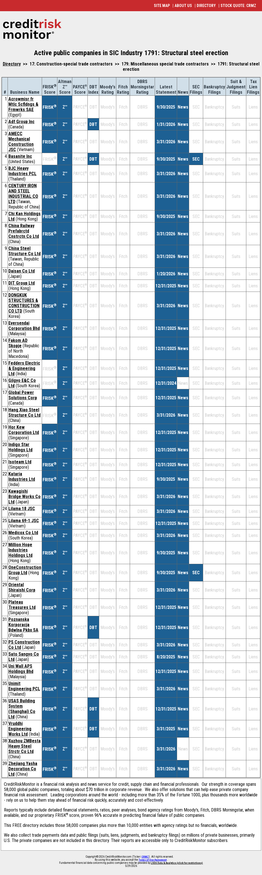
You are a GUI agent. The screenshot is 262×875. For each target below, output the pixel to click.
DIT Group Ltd (21, 283)
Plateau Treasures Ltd (22, 604)
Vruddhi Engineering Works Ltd (19, 729)
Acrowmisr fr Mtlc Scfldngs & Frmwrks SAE (23, 104)
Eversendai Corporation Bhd (24, 325)
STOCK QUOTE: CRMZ (238, 5)
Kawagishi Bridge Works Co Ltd (24, 497)
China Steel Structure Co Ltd (24, 251)
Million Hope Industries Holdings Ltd (20, 550)
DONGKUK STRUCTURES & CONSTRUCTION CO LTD (24, 303)
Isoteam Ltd (19, 462)
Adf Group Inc (21, 121)
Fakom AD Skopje (17, 343)
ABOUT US (183, 5)
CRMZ (145, 856)
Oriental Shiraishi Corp (21, 587)
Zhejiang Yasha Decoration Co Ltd (22, 769)
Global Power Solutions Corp (22, 395)
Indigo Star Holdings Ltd (20, 447)
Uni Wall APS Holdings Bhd (20, 668)
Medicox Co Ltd (23, 532)
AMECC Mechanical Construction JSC (21, 141)
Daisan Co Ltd (21, 271)
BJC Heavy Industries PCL (22, 171)
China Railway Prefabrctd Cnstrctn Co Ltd (23, 231)
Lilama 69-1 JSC (23, 520)
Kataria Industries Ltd (21, 476)
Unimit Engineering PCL (24, 686)
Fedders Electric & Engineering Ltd (24, 368)
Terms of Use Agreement (153, 859)
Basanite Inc (20, 156)
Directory (12, 64)
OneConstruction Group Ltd (24, 570)
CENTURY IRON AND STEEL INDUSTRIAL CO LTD (23, 193)
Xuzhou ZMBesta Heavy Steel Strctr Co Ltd (24, 746)
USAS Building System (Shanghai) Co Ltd (21, 708)
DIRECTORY (206, 5)
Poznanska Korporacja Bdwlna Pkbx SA (23, 625)
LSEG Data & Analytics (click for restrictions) (177, 863)
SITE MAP (162, 5)
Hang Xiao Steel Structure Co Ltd (24, 412)
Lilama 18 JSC (21, 508)
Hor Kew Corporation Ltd (23, 429)
